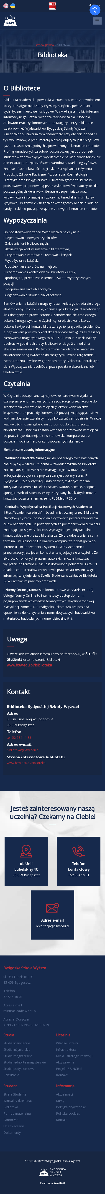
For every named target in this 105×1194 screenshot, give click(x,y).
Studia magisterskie (17, 1056)
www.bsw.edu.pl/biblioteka (29, 665)
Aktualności (64, 1094)
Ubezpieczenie (14, 1126)
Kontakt (62, 1075)
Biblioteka (10, 1107)
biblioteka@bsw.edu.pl (23, 750)
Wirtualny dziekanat (17, 1100)
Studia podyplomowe (19, 1068)
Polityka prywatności (71, 1107)
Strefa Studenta (14, 1094)
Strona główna (44, 45)
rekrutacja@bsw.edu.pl (19, 1011)
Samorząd (10, 1120)
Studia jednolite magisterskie (24, 1062)
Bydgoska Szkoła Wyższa (64, 1161)
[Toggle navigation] (97, 21)
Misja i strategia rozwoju (74, 1056)
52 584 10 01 (13, 997)
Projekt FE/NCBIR (69, 1068)
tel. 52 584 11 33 (19, 737)
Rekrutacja (11, 1075)
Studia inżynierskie (16, 1049)
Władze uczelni (67, 1043)
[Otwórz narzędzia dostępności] (95, 10)
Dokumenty (12, 1132)
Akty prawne (65, 1062)
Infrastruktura (66, 1049)
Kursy (60, 1100)
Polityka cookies (68, 1113)
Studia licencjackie (16, 1043)
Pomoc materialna (17, 1113)
